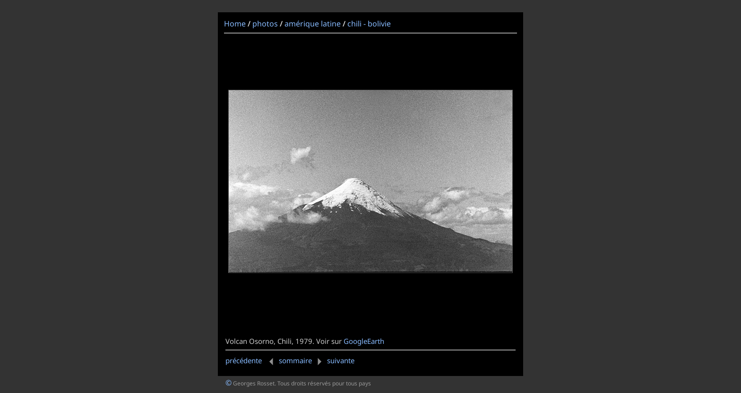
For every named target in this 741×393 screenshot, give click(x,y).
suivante (334, 360)
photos (265, 23)
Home (235, 23)
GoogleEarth (364, 341)
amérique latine (312, 23)
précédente (251, 360)
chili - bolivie (369, 23)
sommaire (295, 360)
